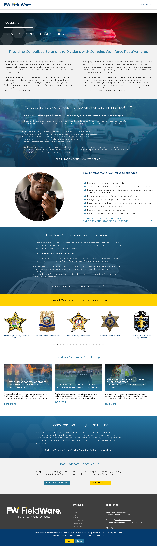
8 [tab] (77, 345)
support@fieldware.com (134, 522)
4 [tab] (64, 345)
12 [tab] (90, 345)
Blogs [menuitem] (74, 515)
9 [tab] (80, 345)
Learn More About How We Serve (77, 159)
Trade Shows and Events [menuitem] (80, 529)
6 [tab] (70, 345)
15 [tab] (100, 345)
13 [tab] (93, 345)
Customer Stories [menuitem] (78, 520)
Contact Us (146, 5)
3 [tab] (60, 345)
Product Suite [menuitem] (77, 526)
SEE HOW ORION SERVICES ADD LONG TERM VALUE (77, 450)
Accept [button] (69, 541)
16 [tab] (103, 345)
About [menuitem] (75, 512)
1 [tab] (54, 345)
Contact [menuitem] (75, 518)
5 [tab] (67, 345)
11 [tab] (87, 345)
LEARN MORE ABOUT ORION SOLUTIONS (77, 286)
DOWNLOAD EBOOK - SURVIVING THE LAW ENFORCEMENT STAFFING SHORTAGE (109, 220)
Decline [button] (79, 541)
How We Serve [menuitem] (77, 523)
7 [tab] (74, 345)
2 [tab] (57, 345)
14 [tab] (96, 345)
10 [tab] (83, 345)
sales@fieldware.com (123, 520)
